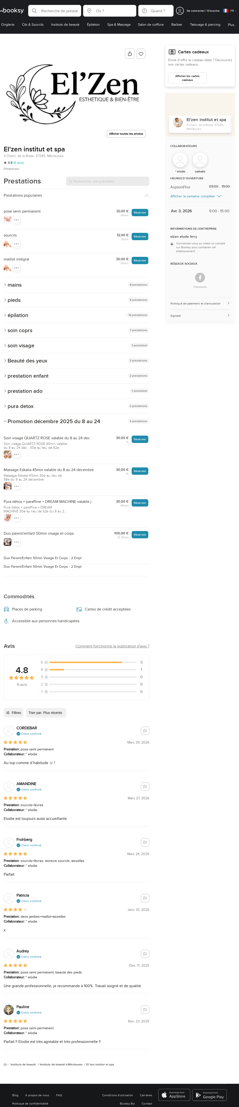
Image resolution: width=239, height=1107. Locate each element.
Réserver (140, 212)
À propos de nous (37, 1095)
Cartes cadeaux (193, 52)
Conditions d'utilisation (117, 1095)
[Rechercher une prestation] (107, 181)
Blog (15, 1095)
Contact (147, 1103)
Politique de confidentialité (30, 1103)
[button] (54, 11)
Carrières (146, 1095)
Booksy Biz (127, 1103)
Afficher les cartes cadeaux (187, 78)
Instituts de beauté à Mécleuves (62, 1064)
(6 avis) (18, 162)
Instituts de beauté (24, 1064)
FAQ (59, 1095)
